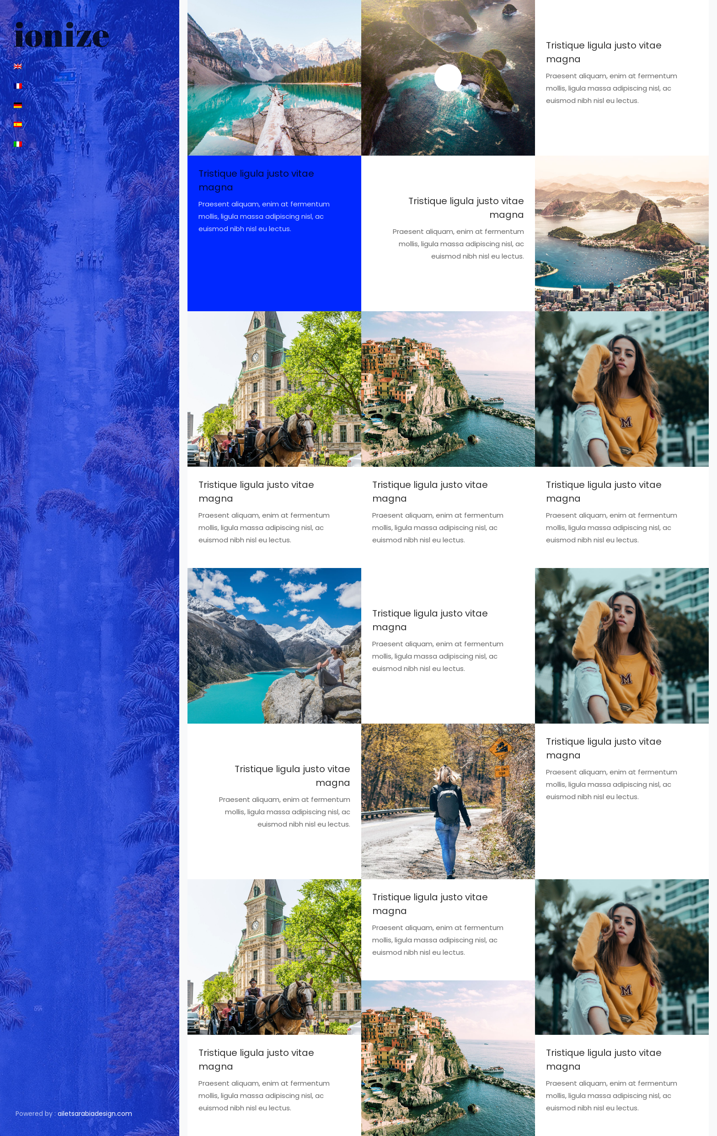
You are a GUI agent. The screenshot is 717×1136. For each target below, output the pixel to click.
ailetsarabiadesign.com (95, 1113)
